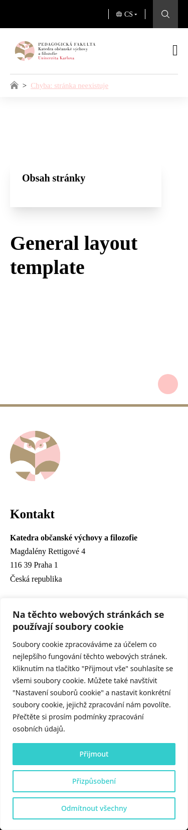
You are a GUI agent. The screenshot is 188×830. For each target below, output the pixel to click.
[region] (94, 714)
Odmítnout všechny (94, 808)
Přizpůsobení (94, 781)
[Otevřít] (175, 50)
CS (128, 14)
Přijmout (94, 754)
